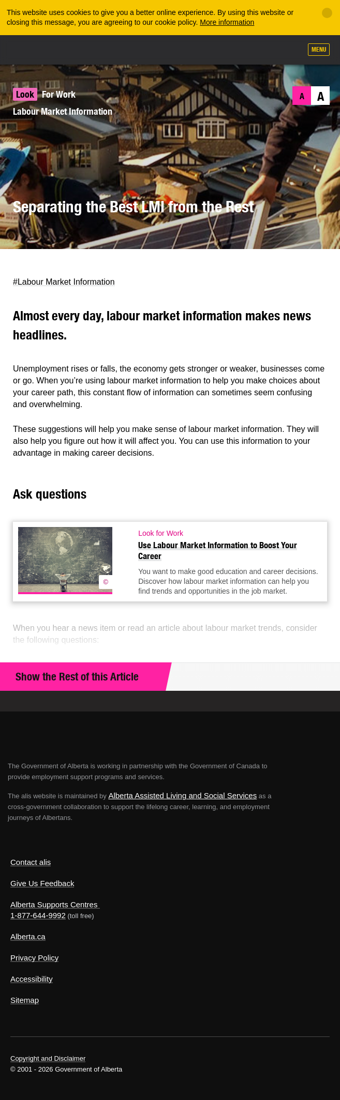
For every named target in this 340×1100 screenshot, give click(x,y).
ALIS (63, 49)
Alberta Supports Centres (53, 904)
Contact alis (30, 862)
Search (289, 50)
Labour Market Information (62, 111)
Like (264, 50)
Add (238, 50)
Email (74, 264)
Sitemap (24, 1000)
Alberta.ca (28, 936)
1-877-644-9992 (38, 915)
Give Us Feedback (42, 883)
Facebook (33, 264)
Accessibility (31, 978)
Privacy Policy (34, 957)
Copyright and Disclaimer (47, 1058)
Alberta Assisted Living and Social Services (182, 795)
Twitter (13, 264)
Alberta (27, 49)
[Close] (327, 13)
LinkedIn (54, 264)
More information (227, 22)
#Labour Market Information (64, 281)
